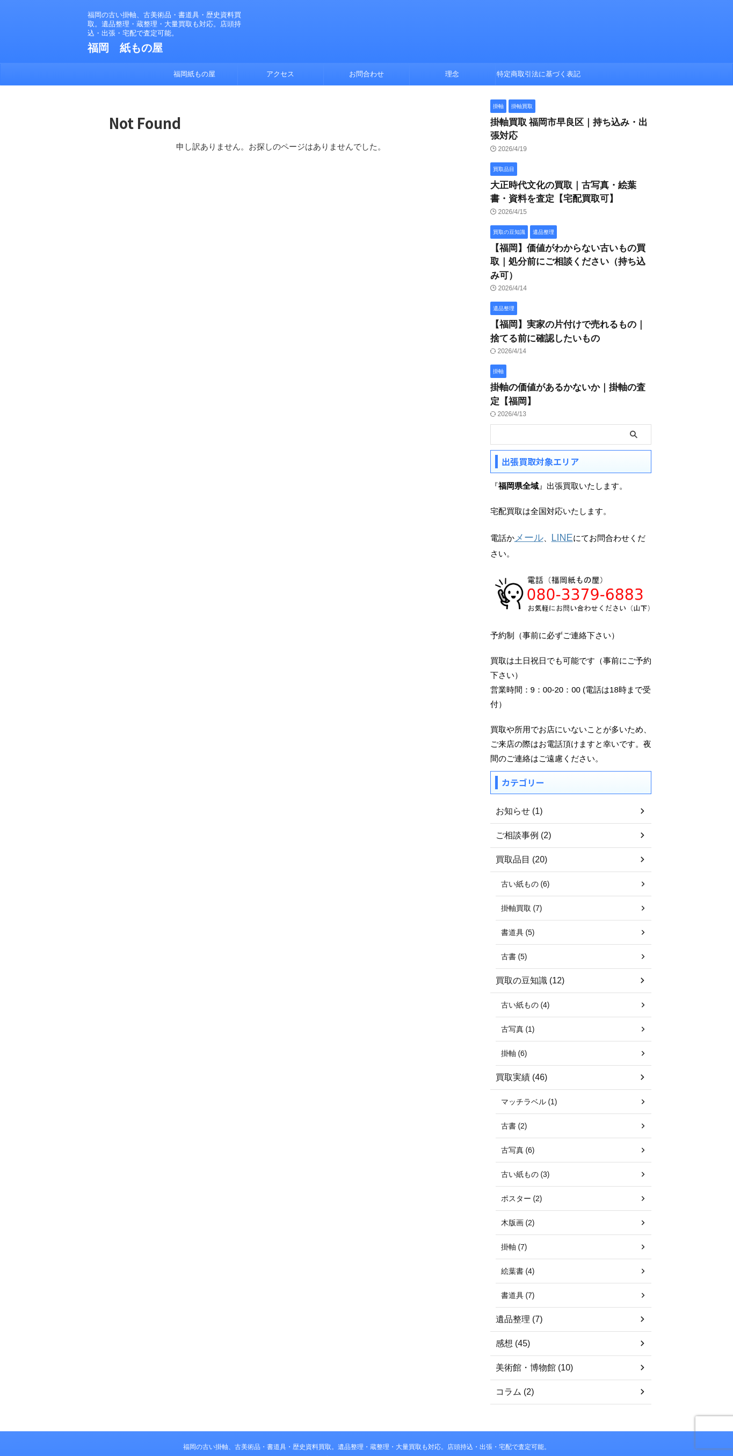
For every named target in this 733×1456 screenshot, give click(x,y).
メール (526, 498)
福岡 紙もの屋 (125, 48)
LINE (555, 498)
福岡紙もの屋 (194, 74)
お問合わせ (366, 74)
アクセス (280, 74)
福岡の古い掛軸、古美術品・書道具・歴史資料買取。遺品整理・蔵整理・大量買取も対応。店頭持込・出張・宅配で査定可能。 (366, 1406)
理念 (452, 74)
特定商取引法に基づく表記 (538, 74)
